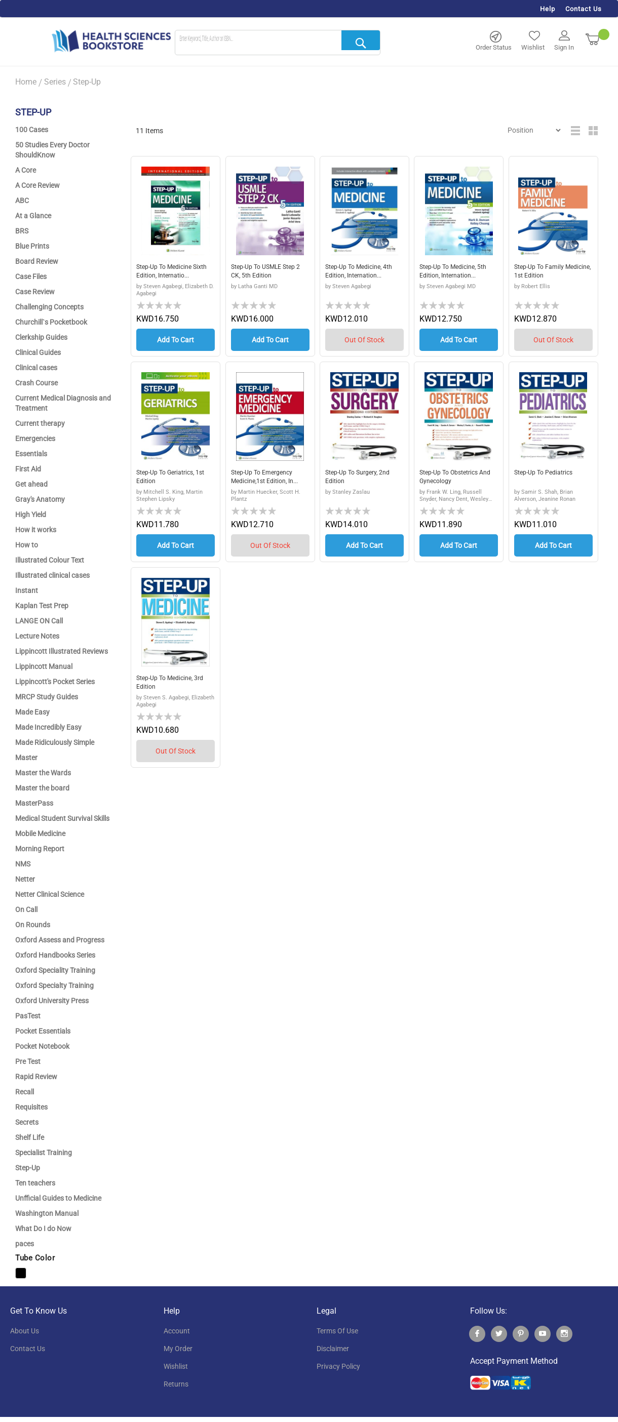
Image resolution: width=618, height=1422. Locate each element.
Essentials (31, 454)
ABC (22, 200)
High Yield (30, 514)
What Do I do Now (43, 1228)
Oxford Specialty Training (54, 985)
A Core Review (37, 185)
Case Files (31, 276)
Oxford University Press (52, 1001)
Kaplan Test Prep (41, 606)
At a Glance (33, 216)
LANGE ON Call (39, 621)
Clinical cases (36, 368)
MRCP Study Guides (46, 697)
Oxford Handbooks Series (55, 955)
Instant (26, 590)
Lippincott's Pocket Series (55, 682)
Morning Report (39, 849)
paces (24, 1244)
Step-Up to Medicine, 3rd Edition (174, 684)
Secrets (26, 1122)
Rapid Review (36, 1077)
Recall (24, 1092)
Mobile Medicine (40, 834)
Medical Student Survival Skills (62, 818)
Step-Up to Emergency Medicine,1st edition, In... (270, 478)
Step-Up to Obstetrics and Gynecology (453, 478)
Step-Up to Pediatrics (547, 473)
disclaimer (333, 1349)
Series (55, 82)
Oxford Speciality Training (55, 970)
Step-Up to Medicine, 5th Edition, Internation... (457, 272)
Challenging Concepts (49, 307)
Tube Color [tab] (35, 1258)
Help (547, 9)
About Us (24, 1331)
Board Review (36, 261)
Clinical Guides (38, 352)
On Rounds (32, 925)
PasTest (28, 1016)
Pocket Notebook (42, 1046)
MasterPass (34, 803)
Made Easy (32, 712)
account (177, 1331)
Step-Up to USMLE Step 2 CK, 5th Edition (268, 272)
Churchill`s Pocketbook (51, 322)
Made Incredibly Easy (48, 727)
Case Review (35, 292)
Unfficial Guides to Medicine (58, 1198)
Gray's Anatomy (40, 499)
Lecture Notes (37, 636)
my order (178, 1349)
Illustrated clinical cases (52, 575)
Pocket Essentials (42, 1031)
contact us (27, 1349)
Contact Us (583, 9)
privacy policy (338, 1366)
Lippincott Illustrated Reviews (61, 651)
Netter (25, 879)
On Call (26, 909)
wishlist (176, 1366)
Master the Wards (43, 773)
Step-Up (27, 1168)
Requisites (31, 1107)
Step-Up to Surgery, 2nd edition (362, 478)
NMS (22, 864)
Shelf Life (29, 1137)
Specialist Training (43, 1153)
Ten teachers (35, 1183)
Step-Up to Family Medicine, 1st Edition (546, 272)
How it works (35, 530)
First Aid (28, 469)
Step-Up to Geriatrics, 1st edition (170, 478)
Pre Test (28, 1061)
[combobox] (277, 43)
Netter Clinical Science (49, 894)
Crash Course (36, 383)
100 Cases (31, 130)
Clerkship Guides (41, 337)
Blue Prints (32, 246)
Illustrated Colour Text (49, 560)
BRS (21, 231)
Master (26, 758)
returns (176, 1384)
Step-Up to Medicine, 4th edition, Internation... (363, 272)
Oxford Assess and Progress (59, 940)
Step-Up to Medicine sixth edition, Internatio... (168, 273)
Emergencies (35, 438)
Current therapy (40, 423)
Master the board (42, 788)
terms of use (337, 1331)
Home (25, 82)
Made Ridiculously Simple (54, 742)
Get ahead (31, 484)
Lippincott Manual (43, 666)
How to (26, 545)
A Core (25, 170)
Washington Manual (47, 1213)
